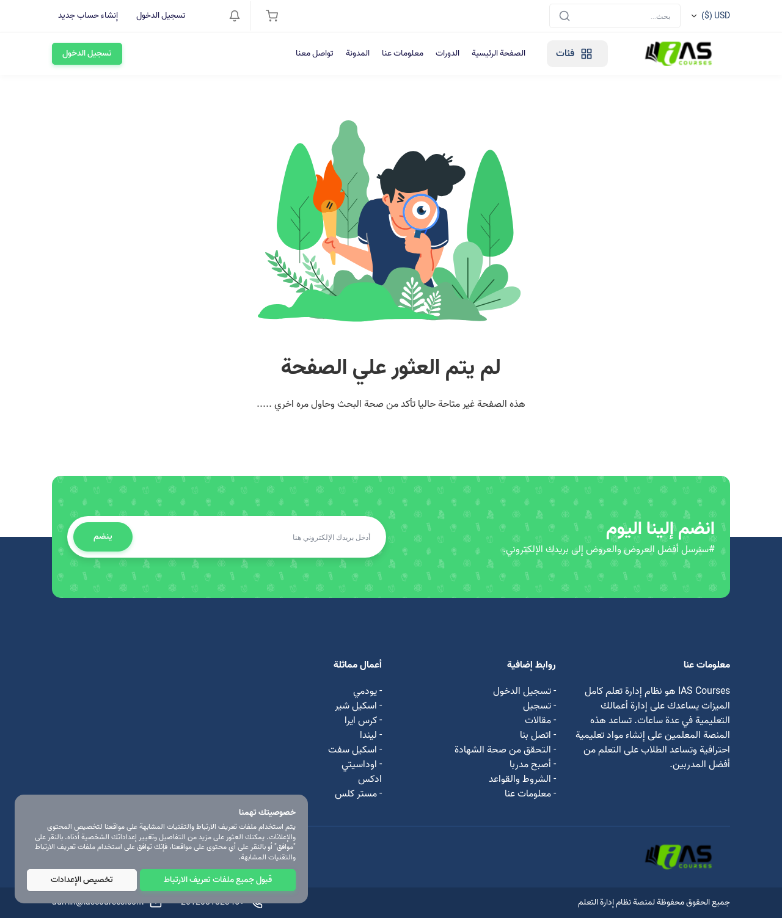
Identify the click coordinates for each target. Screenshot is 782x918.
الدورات (447, 53)
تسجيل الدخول (161, 16)
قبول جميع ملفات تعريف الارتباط (218, 880)
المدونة (358, 53)
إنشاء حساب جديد (88, 16)
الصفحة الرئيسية (498, 53)
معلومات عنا (402, 53)
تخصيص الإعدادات (82, 880)
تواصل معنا (315, 53)
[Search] (615, 16)
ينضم (102, 537)
